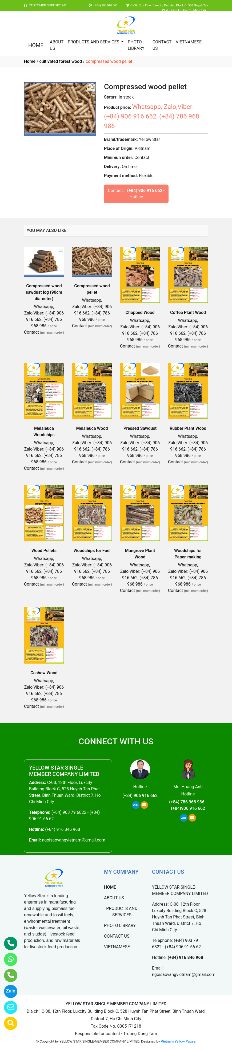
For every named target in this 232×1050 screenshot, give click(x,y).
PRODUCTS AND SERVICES (94, 41)
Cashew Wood (44, 672)
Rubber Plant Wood (188, 428)
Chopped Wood (140, 312)
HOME (35, 45)
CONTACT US (162, 45)
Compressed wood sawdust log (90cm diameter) (44, 292)
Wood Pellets (44, 550)
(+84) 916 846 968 (62, 829)
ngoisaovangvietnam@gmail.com (73, 840)
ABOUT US (56, 45)
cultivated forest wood (60, 61)
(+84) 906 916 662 (144, 190)
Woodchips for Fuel (92, 550)
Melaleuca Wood (92, 428)
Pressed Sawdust (140, 428)
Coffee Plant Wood (188, 312)
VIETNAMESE (189, 41)
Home (29, 61)
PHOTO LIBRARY (136, 45)
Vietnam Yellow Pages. (178, 1041)
